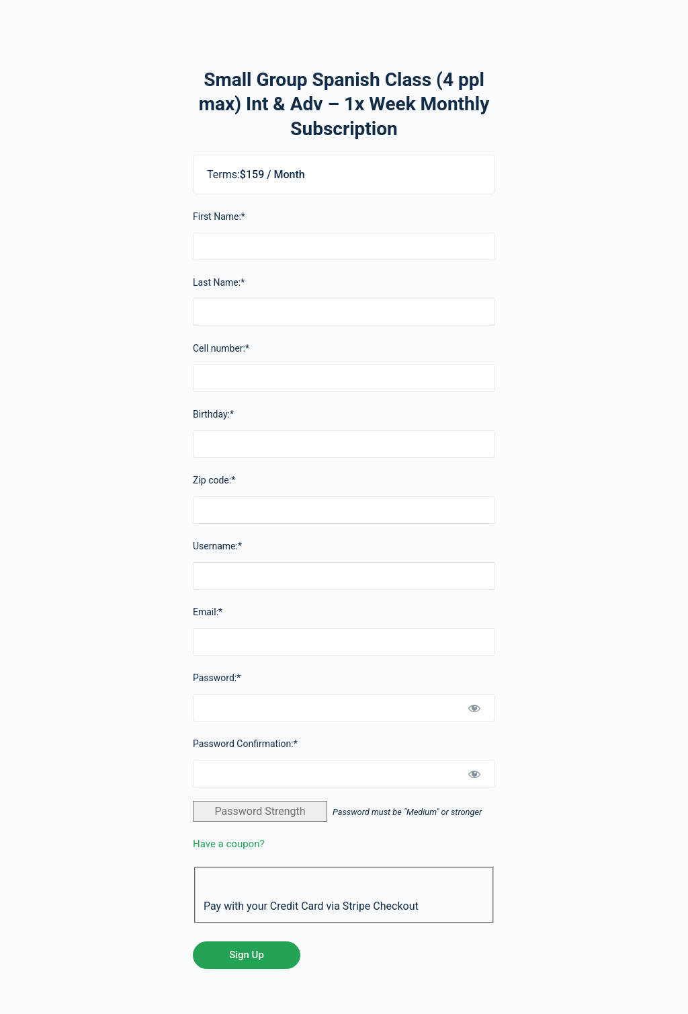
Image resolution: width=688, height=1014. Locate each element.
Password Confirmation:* (245, 743)
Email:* (207, 612)
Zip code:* (214, 480)
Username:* (217, 546)
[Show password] (474, 708)
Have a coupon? (229, 844)
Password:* (217, 677)
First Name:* (219, 216)
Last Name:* (219, 282)
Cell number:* (221, 348)
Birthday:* (213, 414)
